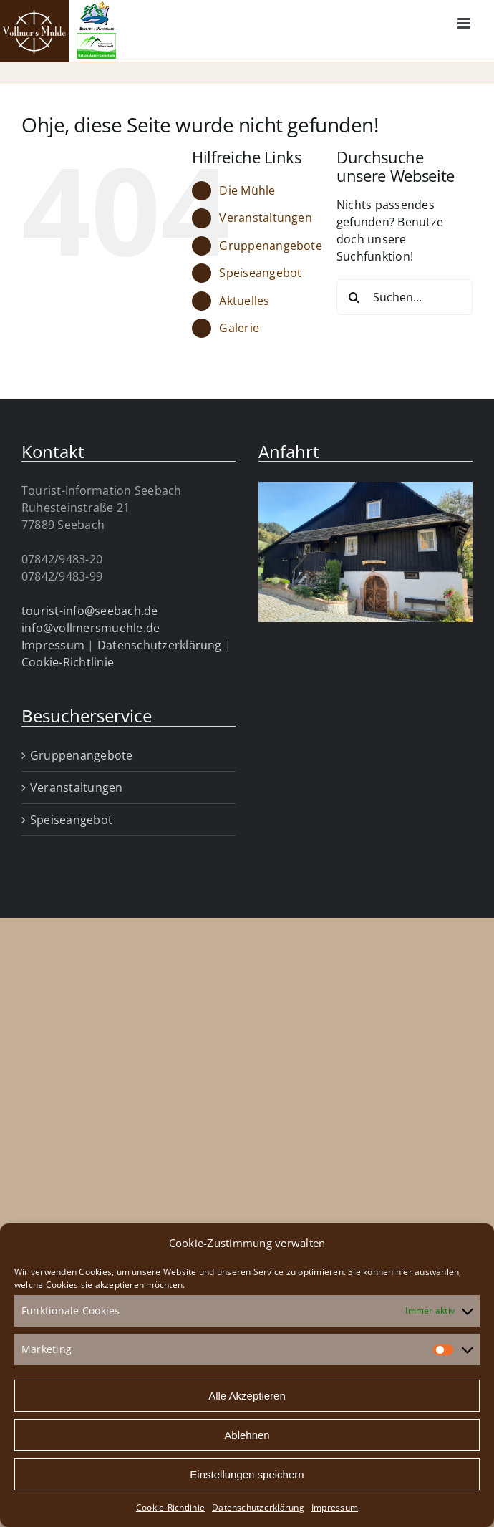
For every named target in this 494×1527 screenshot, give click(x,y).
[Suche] (354, 297)
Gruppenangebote (270, 245)
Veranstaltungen (265, 218)
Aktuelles (244, 301)
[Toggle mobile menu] (465, 23)
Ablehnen (246, 1435)
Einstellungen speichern (247, 1474)
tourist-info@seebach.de (89, 611)
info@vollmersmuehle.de (90, 628)
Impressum (334, 1507)
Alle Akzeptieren (247, 1396)
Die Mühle (247, 190)
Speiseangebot (260, 273)
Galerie (239, 328)
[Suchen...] (404, 297)
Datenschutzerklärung (258, 1507)
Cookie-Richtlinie (170, 1507)
